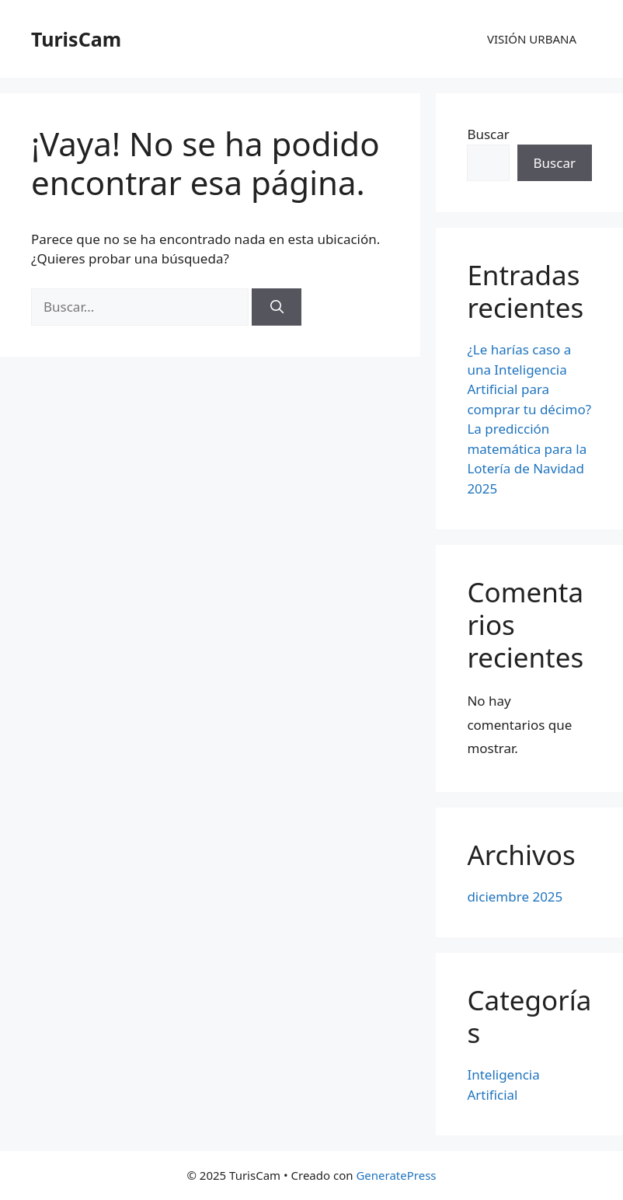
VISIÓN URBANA (531, 39)
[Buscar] (276, 307)
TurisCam (76, 39)
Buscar (488, 134)
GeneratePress (396, 1175)
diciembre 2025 (514, 896)
